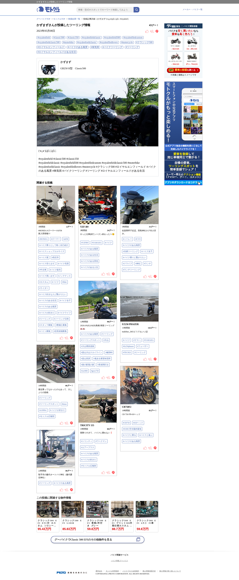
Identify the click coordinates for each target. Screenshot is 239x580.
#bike (64, 282)
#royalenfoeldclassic (86, 42)
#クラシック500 (144, 42)
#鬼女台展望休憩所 (102, 358)
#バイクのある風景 (77, 47)
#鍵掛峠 (109, 352)
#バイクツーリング (112, 47)
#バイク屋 (43, 257)
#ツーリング (132, 47)
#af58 (65, 239)
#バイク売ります (46, 263)
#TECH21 (127, 352)
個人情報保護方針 (149, 571)
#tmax (64, 404)
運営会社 (99, 571)
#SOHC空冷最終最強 (132, 429)
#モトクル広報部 (46, 416)
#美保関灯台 (103, 365)
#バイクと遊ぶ (145, 435)
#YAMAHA (97, 243)
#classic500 (58, 37)
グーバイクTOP (43, 19)
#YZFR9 (84, 243)
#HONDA (43, 239)
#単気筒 (95, 47)
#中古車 (42, 270)
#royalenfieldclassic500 (49, 42)
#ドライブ (127, 263)
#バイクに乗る (129, 435)
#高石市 (55, 257)
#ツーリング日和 (61, 319)
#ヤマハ (136, 340)
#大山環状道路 (87, 346)
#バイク (55, 282)
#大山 (106, 340)
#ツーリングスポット (90, 340)
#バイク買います (46, 276)
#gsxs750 (95, 371)
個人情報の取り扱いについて (170, 571)
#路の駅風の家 (87, 365)
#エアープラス (87, 447)
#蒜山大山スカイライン (91, 352)
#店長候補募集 (60, 331)
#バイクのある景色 (89, 261)
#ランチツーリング (131, 270)
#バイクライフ (64, 313)
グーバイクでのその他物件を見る (83, 539)
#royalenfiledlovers (109, 42)
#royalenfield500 (112, 37)
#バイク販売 (55, 270)
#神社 (137, 263)
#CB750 (126, 423)
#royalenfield (44, 37)
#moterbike (68, 42)
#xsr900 (84, 371)
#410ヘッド (138, 423)
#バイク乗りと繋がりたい (134, 257)
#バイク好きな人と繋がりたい (52, 294)
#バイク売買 (63, 263)
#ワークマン (101, 441)
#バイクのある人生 (89, 267)
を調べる (183, 70)
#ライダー (43, 288)
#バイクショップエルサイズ (51, 251)
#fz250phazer (128, 346)
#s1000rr (42, 410)
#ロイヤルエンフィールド (51, 47)
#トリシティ (86, 441)
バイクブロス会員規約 (130, 571)
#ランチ (147, 263)
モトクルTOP (59, 19)
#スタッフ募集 (45, 325)
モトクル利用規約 (112, 571)
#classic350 (73, 37)
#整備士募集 (61, 325)
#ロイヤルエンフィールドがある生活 (57, 52)
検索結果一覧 (74, 19)
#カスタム (43, 282)
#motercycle (127, 42)
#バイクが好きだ (46, 313)
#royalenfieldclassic (91, 37)
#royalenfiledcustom (133, 37)
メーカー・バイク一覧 (192, 9)
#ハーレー (127, 239)
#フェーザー (142, 346)
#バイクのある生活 (47, 300)
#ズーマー (55, 239)
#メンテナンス (64, 276)
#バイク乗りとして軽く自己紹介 (53, 245)
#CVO (138, 239)
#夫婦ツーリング (130, 251)
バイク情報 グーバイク (119, 561)
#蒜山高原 (85, 358)
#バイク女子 (65, 300)
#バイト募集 (44, 331)
